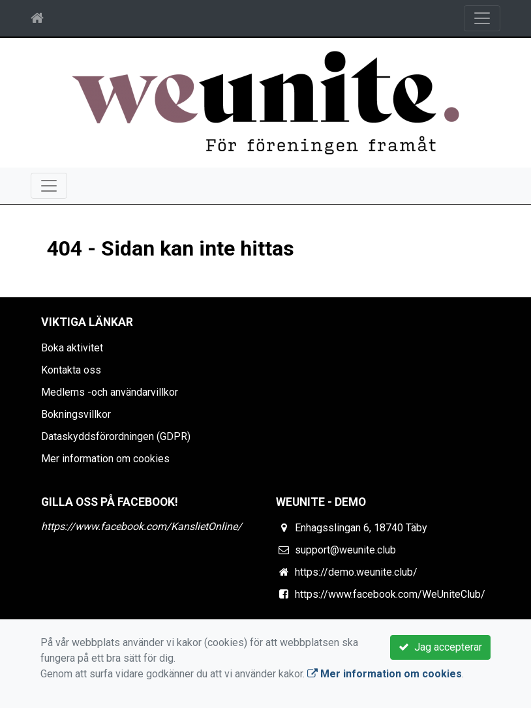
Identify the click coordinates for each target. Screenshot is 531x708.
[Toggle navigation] (482, 18)
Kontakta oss (71, 370)
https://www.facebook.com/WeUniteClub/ (390, 594)
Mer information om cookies (105, 458)
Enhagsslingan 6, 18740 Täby (361, 528)
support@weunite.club (345, 550)
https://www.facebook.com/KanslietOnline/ (141, 526)
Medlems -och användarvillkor (109, 392)
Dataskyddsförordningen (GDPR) (115, 436)
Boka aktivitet (72, 348)
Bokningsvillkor (76, 414)
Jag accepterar (440, 647)
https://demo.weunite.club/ (356, 572)
